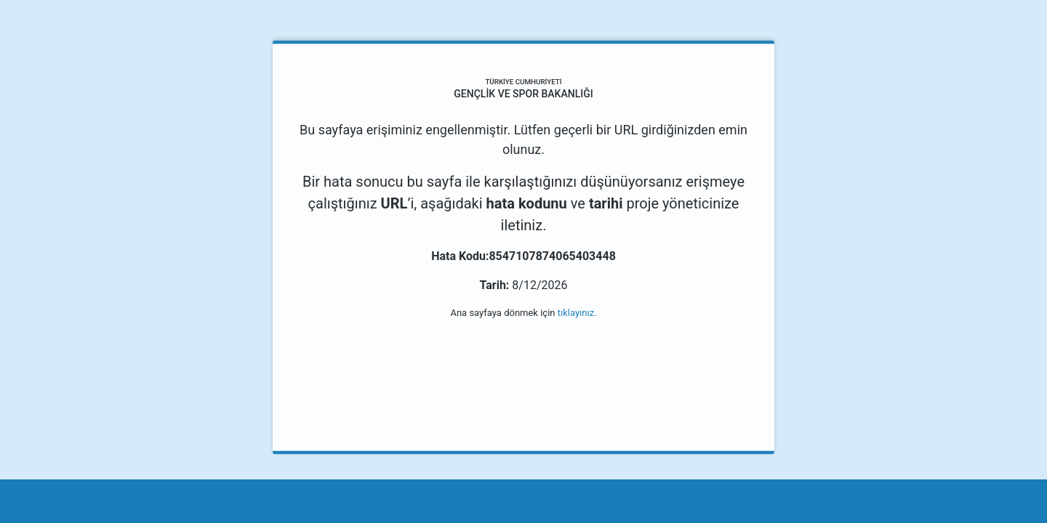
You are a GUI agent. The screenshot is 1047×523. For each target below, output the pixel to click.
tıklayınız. (577, 312)
